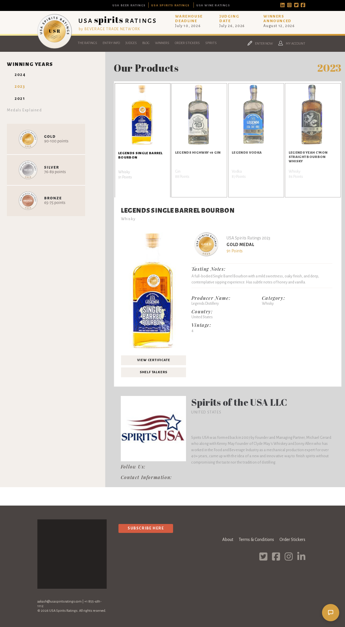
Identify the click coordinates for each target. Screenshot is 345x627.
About (227, 539)
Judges (131, 43)
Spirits (211, 43)
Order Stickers (187, 43)
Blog (146, 43)
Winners (162, 43)
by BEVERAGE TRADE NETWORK (109, 29)
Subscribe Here (146, 528)
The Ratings (87, 43)
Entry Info (111, 43)
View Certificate (153, 360)
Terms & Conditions (256, 539)
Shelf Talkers (153, 372)
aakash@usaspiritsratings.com (59, 601)
